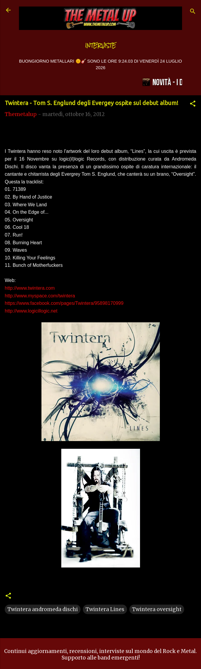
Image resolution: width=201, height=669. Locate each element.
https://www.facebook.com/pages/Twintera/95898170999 (64, 303)
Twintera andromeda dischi (42, 609)
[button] (192, 104)
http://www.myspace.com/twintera (40, 295)
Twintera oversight (156, 609)
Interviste (100, 45)
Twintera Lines (105, 609)
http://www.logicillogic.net (31, 310)
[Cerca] (192, 12)
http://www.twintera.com (30, 288)
